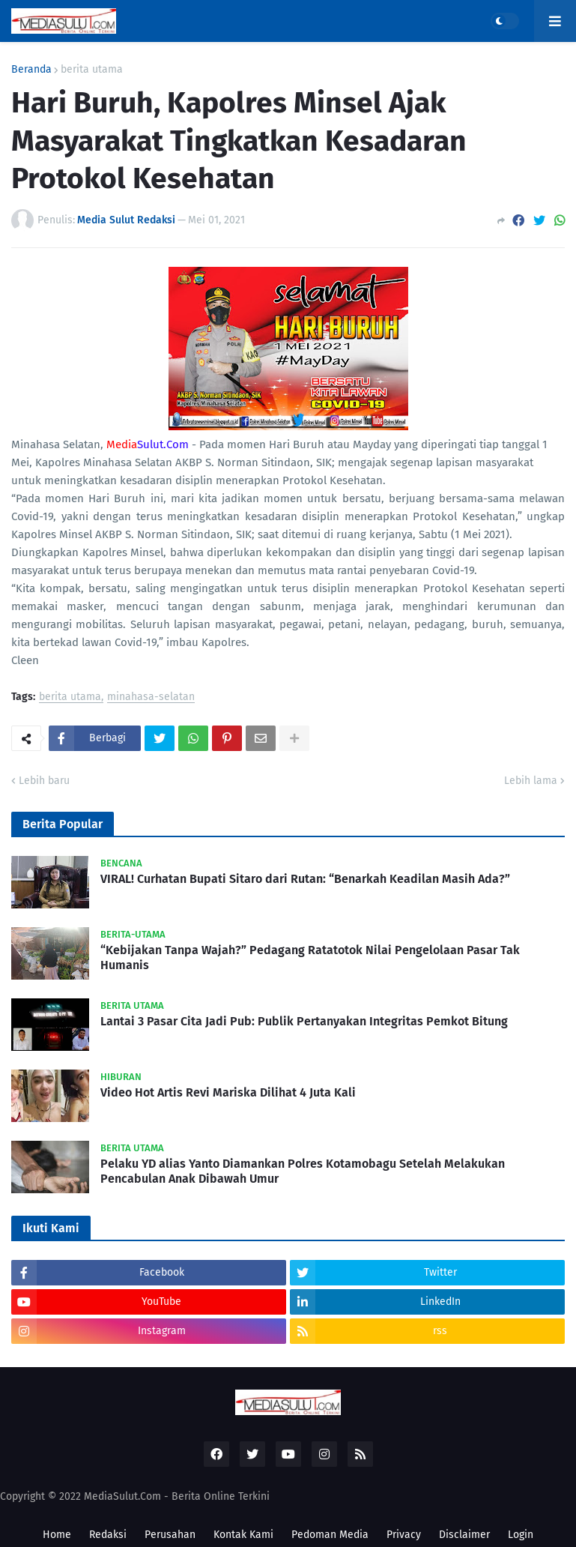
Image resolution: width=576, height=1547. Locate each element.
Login (520, 1534)
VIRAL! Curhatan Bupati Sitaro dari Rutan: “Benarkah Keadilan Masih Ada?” (305, 879)
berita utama (92, 69)
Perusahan (170, 1534)
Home (57, 1534)
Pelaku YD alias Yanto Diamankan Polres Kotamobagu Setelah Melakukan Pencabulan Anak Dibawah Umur (302, 1171)
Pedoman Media (330, 1534)
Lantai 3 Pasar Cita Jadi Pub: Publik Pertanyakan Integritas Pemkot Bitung (304, 1021)
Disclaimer (464, 1534)
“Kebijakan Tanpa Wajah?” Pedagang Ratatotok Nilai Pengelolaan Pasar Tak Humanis (310, 958)
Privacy (403, 1534)
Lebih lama (530, 780)
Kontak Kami (243, 1534)
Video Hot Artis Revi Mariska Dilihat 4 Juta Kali (228, 1092)
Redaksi (108, 1534)
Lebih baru (44, 780)
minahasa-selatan (151, 697)
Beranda (31, 69)
